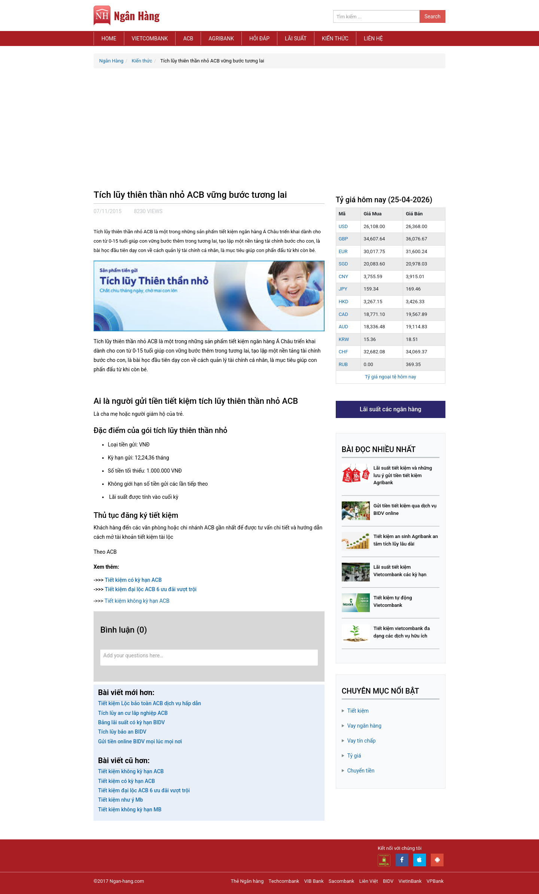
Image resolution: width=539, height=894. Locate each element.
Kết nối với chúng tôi (399, 848)
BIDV (388, 881)
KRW (344, 339)
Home (108, 39)
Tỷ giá (354, 756)
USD (343, 226)
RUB (343, 364)
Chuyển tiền (361, 771)
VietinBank (409, 881)
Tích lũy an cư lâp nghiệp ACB (133, 713)
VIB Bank (314, 881)
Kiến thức (335, 39)
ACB (188, 39)
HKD (343, 301)
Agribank (221, 39)
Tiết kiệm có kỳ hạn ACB (133, 580)
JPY (343, 289)
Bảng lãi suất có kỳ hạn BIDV (131, 722)
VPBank (435, 881)
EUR (343, 251)
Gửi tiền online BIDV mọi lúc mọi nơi (140, 741)
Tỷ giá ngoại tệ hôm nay (390, 377)
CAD (343, 314)
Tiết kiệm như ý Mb (120, 800)
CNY (343, 276)
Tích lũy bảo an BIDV (122, 732)
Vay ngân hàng (364, 726)
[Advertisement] (269, 132)
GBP (343, 239)
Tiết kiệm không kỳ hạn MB (129, 809)
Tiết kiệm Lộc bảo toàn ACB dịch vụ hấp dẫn (149, 703)
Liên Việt (368, 881)
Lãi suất (296, 39)
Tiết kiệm (358, 711)
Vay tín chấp (361, 741)
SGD (343, 264)
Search (432, 16)
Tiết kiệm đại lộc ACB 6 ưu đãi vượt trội (151, 589)
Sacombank (341, 881)
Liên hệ (373, 39)
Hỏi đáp (259, 39)
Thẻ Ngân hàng (247, 881)
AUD (343, 326)
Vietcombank (150, 39)
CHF (343, 351)
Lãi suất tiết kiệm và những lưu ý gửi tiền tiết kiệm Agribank (403, 475)
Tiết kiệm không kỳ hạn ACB (136, 601)
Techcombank (284, 881)
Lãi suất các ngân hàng (390, 409)
